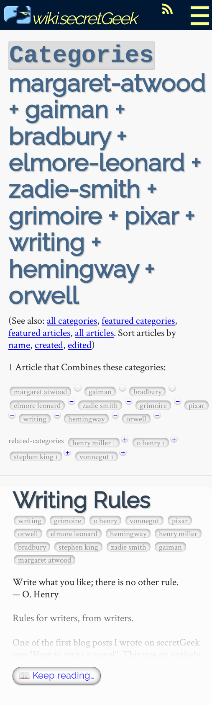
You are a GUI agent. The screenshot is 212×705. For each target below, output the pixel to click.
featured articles (39, 331)
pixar (196, 404)
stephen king (36, 455)
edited (80, 343)
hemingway (86, 418)
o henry (151, 442)
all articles (94, 331)
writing (34, 418)
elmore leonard (37, 404)
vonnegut (96, 455)
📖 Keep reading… (57, 674)
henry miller (93, 442)
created (49, 343)
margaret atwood (40, 390)
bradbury (147, 390)
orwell (136, 418)
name (19, 343)
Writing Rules (81, 499)
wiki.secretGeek (70, 18)
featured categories (138, 319)
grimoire (153, 404)
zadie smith (100, 404)
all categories (72, 319)
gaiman (100, 390)
